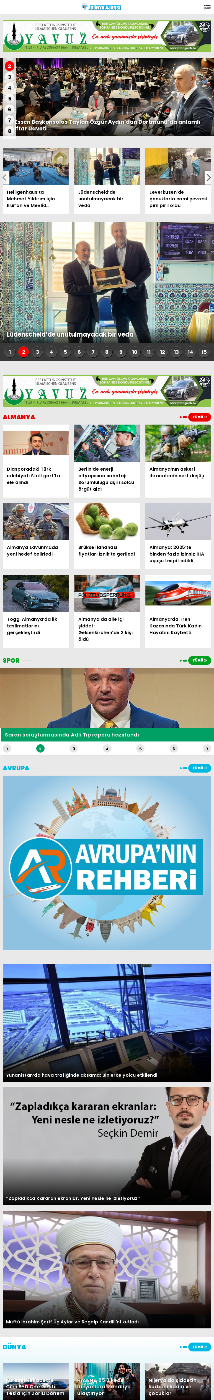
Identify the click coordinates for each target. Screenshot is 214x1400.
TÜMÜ (199, 417)
